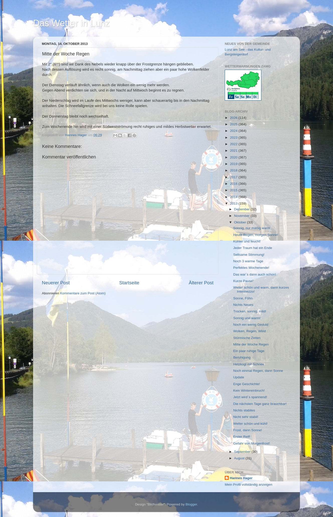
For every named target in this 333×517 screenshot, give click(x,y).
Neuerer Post (56, 282)
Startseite (129, 282)
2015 (234, 190)
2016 (234, 184)
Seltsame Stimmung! (249, 254)
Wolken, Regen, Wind (249, 331)
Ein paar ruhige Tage (248, 351)
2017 (234, 177)
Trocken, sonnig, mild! (249, 311)
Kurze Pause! (243, 281)
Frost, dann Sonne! (247, 430)
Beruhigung (242, 357)
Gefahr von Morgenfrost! (251, 443)
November (242, 216)
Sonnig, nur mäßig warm (251, 228)
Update (238, 377)
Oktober (240, 222)
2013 (234, 203)
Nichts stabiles (244, 410)
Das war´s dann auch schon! (254, 274)
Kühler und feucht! (247, 241)
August (240, 458)
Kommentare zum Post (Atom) (83, 293)
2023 (234, 137)
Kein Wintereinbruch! (249, 390)
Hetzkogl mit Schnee (248, 364)
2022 (234, 144)
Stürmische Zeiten (247, 338)
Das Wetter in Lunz (71, 23)
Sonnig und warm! (247, 318)
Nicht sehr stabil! (245, 417)
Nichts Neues (243, 305)
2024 (234, 131)
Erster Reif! (241, 437)
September (243, 452)
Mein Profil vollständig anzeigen (248, 484)
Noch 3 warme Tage (248, 261)
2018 (234, 170)
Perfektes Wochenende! (251, 268)
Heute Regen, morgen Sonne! (255, 235)
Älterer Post (201, 282)
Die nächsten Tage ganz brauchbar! (260, 404)
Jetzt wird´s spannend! (250, 397)
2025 (234, 124)
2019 (234, 164)
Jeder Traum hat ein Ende (252, 248)
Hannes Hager (241, 478)
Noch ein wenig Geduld (250, 324)
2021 (234, 150)
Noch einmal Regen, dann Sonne (258, 371)
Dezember (242, 209)
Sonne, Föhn (243, 298)
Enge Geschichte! (246, 384)
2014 (234, 197)
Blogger (191, 504)
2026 (234, 118)
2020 (234, 157)
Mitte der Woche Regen (251, 344)
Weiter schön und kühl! (250, 423)
